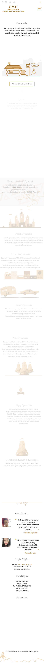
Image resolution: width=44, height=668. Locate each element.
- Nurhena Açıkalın (29, 533)
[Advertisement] (21, 622)
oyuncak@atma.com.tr (25, 564)
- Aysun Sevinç (30, 553)
